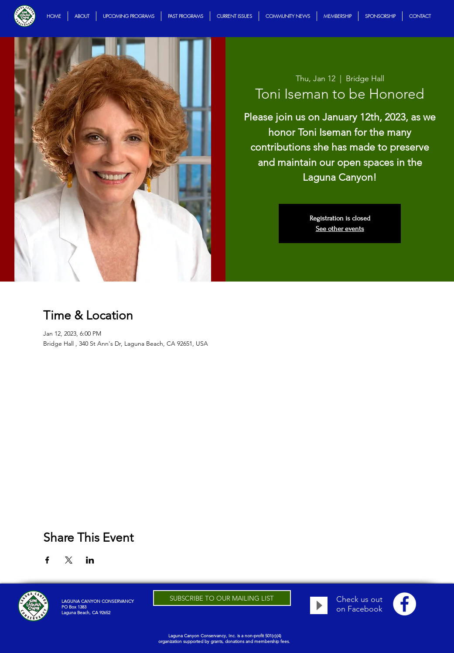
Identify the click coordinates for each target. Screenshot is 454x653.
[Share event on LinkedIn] (90, 560)
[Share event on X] (69, 560)
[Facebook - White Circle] (404, 603)
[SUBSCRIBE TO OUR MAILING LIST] (222, 598)
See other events (340, 229)
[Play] (319, 605)
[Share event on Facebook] (47, 560)
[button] (82, 16)
